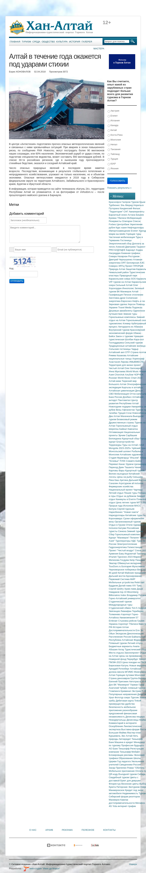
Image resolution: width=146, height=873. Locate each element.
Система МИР (127, 579)
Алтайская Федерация (134, 640)
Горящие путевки (125, 675)
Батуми (122, 528)
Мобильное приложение (122, 771)
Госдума (125, 560)
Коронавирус (116, 518)
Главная (15, 41)
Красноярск (115, 202)
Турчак (142, 793)
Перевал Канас (117, 464)
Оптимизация (116, 432)
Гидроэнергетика (118, 547)
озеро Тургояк (131, 697)
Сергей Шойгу (116, 588)
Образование (126, 758)
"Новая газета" (131, 512)
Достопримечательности (122, 630)
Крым (142, 202)
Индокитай (130, 553)
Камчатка (133, 429)
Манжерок (114, 799)
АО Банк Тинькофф (119, 748)
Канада (113, 125)
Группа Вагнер (138, 678)
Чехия (138, 467)
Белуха (113, 509)
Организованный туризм (128, 521)
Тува (138, 585)
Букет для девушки (130, 780)
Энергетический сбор (120, 243)
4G (111, 806)
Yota (115, 806)
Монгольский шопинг (120, 451)
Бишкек (140, 214)
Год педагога (124, 761)
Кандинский (126, 208)
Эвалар (113, 563)
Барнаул (131, 250)
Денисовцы (133, 720)
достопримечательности (122, 803)
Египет (113, 115)
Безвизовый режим (127, 419)
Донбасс (127, 397)
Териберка (137, 611)
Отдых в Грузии (117, 525)
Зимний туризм (135, 531)
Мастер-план (134, 732)
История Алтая (121, 627)
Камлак (124, 799)
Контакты (109, 830)
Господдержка (117, 342)
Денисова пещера (135, 716)
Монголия (114, 139)
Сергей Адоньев (125, 509)
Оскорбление (116, 726)
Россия (137, 764)
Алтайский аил (117, 352)
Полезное (87, 830)
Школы (137, 758)
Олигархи (127, 221)
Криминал (126, 691)
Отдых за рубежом (126, 496)
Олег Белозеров (133, 368)
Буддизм (114, 585)
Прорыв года (116, 505)
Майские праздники (135, 572)
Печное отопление (133, 294)
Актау (121, 649)
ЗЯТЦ (121, 266)
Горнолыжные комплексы (123, 317)
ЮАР (112, 163)
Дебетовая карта (125, 700)
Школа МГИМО (125, 672)
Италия (113, 556)
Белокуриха (115, 438)
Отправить (16, 281)
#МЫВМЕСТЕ (136, 361)
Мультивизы (138, 566)
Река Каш (114, 480)
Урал (112, 697)
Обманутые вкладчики (129, 563)
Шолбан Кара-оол (134, 339)
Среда (36, 41)
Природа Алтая (117, 269)
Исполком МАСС (132, 505)
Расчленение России (120, 636)
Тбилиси (122, 218)
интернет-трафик (127, 806)
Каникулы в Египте (126, 499)
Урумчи (130, 464)
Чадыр (134, 349)
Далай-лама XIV (128, 585)
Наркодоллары (117, 515)
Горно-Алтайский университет (125, 598)
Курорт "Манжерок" (119, 537)
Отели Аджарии (135, 525)
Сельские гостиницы (120, 349)
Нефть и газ (138, 301)
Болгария (126, 566)
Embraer (113, 620)
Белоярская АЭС (136, 262)
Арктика (124, 480)
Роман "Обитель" (136, 767)
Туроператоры (123, 540)
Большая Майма (118, 732)
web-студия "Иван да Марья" (41, 868)
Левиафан (126, 611)
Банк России (116, 397)
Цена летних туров (126, 502)
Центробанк (123, 224)
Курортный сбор (131, 438)
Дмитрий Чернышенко (121, 259)
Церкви (113, 761)
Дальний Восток (137, 480)
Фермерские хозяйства (121, 486)
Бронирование (134, 576)
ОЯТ (124, 262)
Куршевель (115, 735)
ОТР (127, 352)
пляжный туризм (137, 688)
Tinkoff (137, 700)
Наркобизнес (116, 512)
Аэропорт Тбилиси (128, 624)
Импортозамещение (120, 230)
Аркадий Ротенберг (119, 668)
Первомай (114, 579)
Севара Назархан (118, 256)
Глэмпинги (115, 691)
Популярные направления (123, 694)
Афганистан (129, 409)
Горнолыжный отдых (127, 425)
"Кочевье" (114, 461)
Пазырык (140, 560)
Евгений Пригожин (119, 681)
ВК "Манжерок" (122, 684)
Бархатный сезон (118, 214)
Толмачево (115, 614)
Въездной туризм (128, 774)
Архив (49, 830)
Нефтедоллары (135, 227)
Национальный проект (121, 489)
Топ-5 (135, 608)
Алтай (135, 291)
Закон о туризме (125, 336)
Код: (11, 268)
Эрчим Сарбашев (127, 435)
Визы (119, 409)
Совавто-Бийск (134, 461)
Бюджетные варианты (121, 646)
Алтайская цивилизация (122, 390)
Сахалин (114, 483)
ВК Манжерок (124, 291)
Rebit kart (139, 582)
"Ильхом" (134, 457)
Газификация (116, 294)
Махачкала (127, 416)
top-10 (123, 592)
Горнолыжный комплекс (127, 534)
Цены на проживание (130, 656)
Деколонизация (135, 633)
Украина (113, 624)
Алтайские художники (131, 454)
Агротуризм (125, 483)
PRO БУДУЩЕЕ (117, 250)
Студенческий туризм (120, 601)
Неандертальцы (118, 720)
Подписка (137, 307)
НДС (134, 540)
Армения (114, 553)
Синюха (122, 531)
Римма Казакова (118, 355)
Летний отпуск (134, 643)
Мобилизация (122, 393)
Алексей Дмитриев (126, 246)
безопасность (116, 707)
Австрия (113, 110)
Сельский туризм (134, 342)
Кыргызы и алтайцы (132, 387)
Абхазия (113, 649)
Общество (48, 41)
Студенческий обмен (120, 608)
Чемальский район (119, 272)
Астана (132, 214)
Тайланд (114, 154)
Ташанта (130, 467)
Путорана (114, 208)
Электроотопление (127, 544)
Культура (62, 41)
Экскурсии (121, 633)
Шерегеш (114, 429)
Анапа (136, 646)
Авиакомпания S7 (128, 617)
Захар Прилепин (118, 767)
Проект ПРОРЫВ (134, 266)
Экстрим (137, 691)
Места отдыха (116, 652)
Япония (113, 168)
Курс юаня (121, 227)
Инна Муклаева (117, 371)
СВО (111, 393)
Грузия (140, 620)
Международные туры (120, 604)
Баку (122, 553)
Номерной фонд (118, 659)
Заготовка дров (117, 298)
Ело (138, 630)
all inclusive (137, 483)
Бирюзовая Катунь (119, 665)
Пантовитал (124, 400)
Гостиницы (126, 240)
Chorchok (120, 374)
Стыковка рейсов (127, 620)
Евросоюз (126, 301)
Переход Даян (117, 467)
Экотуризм (134, 787)
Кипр (132, 560)
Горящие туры (133, 234)
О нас (33, 830)
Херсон (132, 304)
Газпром (126, 202)
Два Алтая (115, 416)
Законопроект (132, 652)
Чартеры (137, 489)
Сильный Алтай (124, 285)
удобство (130, 704)
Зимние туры (130, 314)
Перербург (133, 659)
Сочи (129, 413)
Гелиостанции (134, 547)
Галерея (87, 41)
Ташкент (140, 246)
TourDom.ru (115, 566)
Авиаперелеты (136, 211)
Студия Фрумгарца (119, 457)
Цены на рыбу (125, 477)
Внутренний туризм (119, 330)
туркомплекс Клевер (120, 323)
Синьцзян (138, 477)
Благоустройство (125, 441)
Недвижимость (130, 793)
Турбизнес (115, 205)
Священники (126, 764)
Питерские (122, 787)
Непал (112, 144)
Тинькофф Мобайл (130, 751)
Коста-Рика (115, 135)
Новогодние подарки (120, 406)
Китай (112, 130)
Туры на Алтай (130, 445)
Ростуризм (133, 256)
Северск (113, 266)
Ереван (113, 218)
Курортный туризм (135, 470)
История (74, 41)
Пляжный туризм (118, 643)
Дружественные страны (122, 422)
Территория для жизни (121, 365)
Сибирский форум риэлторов (124, 796)
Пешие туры (131, 493)
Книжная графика (130, 253)
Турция (113, 159)
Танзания (114, 149)
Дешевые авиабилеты (121, 310)
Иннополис (128, 288)
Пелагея (134, 537)
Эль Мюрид (127, 205)
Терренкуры (115, 445)
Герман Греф (137, 684)
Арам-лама (130, 588)
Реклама (67, 830)
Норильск (138, 205)
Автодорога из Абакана (130, 326)
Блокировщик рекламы (121, 755)
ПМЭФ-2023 (115, 662)
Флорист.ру (115, 783)
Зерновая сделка (118, 304)
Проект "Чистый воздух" (122, 550)
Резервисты (115, 221)
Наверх (133, 864)
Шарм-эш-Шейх (117, 234)
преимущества (117, 704)
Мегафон (140, 803)
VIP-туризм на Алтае (120, 282)
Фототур (119, 697)
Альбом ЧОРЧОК (134, 374)
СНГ (126, 211)
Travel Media (125, 307)
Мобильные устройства (122, 582)
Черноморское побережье (123, 569)
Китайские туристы (135, 515)
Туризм (26, 41)
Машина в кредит (124, 742)
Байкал (123, 429)
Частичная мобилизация (122, 237)
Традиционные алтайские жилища (127, 346)
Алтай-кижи (115, 381)
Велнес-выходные (119, 473)
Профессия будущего (132, 745)
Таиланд (141, 553)
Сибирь (141, 774)
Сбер (112, 534)
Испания (114, 120)
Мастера (99, 48)
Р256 (123, 461)
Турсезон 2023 (125, 556)
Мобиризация (134, 218)
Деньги (139, 390)
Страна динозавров (119, 678)
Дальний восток (117, 576)
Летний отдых (116, 493)
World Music (132, 371)
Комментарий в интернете (123, 723)
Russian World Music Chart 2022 (125, 377)
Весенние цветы (130, 783)
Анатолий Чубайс (118, 688)
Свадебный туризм (119, 777)
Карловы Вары (117, 470)
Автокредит (125, 739)
